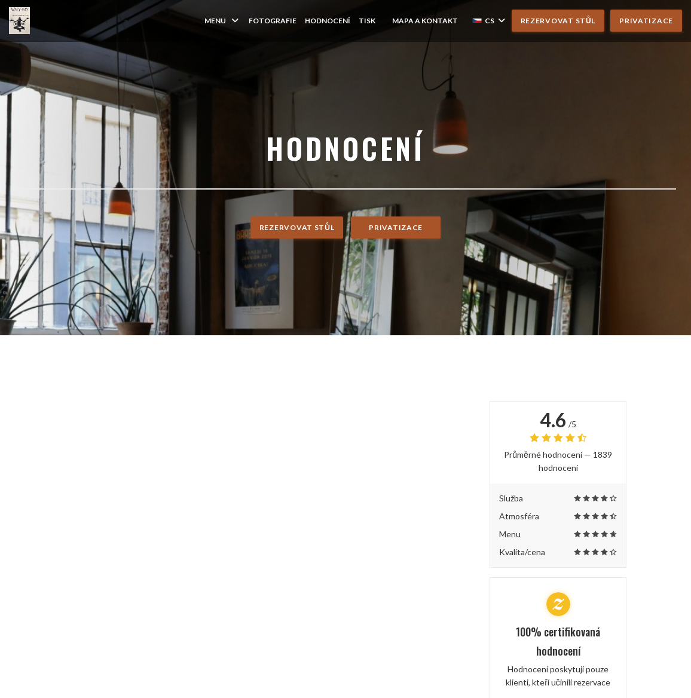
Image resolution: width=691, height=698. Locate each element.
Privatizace (646, 20)
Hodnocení (327, 20)
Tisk (367, 20)
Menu (222, 20)
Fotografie (272, 20)
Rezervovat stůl (558, 20)
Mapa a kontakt (425, 20)
